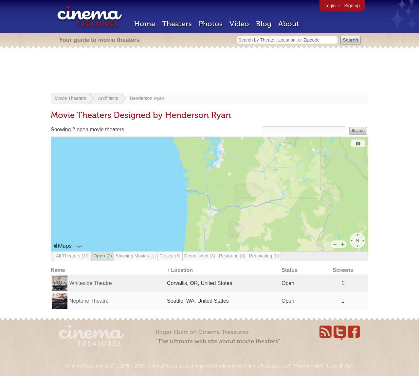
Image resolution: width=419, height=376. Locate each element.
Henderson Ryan (147, 98)
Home (144, 23)
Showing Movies (136, 255)
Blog (263, 23)
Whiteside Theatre (90, 283)
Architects (108, 98)
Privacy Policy (308, 365)
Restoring (232, 255)
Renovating (264, 255)
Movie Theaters (70, 98)
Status (290, 270)
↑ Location (180, 270)
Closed (170, 255)
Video (239, 23)
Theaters (177, 23)
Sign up (352, 5)
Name (58, 270)
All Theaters (73, 255)
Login (330, 5)
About (288, 23)
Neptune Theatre (89, 301)
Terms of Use (338, 365)
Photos (211, 23)
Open (102, 255)
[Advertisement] (209, 71)
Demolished (199, 255)
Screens (343, 270)
